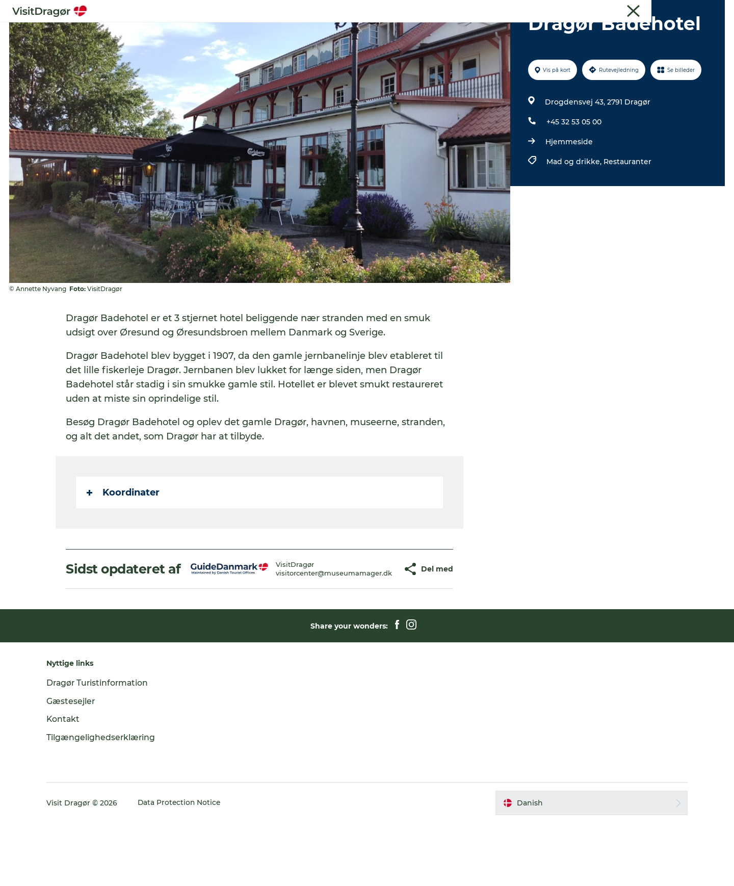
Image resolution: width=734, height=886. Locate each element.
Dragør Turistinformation (103, 746)
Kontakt (68, 782)
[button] (374, 625)
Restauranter (627, 210)
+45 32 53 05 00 (573, 170)
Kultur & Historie (267, 33)
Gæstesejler (706, 9)
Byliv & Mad (336, 33)
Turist (670, 9)
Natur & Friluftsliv (407, 33)
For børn (472, 33)
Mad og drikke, (574, 210)
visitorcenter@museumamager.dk (304, 629)
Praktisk (520, 33)
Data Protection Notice (184, 866)
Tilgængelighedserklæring (106, 800)
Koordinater (123, 540)
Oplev (209, 33)
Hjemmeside (568, 190)
